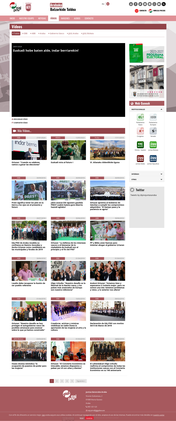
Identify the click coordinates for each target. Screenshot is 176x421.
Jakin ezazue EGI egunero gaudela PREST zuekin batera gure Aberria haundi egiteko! (67, 204)
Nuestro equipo (26, 18)
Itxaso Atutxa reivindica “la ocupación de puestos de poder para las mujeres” (29, 365)
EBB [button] (25, 33)
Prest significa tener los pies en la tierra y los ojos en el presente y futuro (27, 204)
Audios (77, 18)
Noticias (42, 18)
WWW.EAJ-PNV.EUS (156, 11)
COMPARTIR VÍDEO (21, 123)
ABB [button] (33, 33)
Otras (133, 179)
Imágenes (65, 18)
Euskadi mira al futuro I (62, 162)
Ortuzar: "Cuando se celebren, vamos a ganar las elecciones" (26, 163)
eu (103, 3)
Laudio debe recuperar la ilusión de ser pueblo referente (28, 284)
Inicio (12, 18)
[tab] (146, 109)
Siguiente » (81, 381)
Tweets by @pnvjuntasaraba (143, 195)
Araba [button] (42, 33)
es (108, 3)
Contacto (89, 18)
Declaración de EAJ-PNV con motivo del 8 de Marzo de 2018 (107, 324)
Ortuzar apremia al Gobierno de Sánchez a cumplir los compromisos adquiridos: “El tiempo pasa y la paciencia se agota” (107, 206)
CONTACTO (140, 11)
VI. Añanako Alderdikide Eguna (104, 162)
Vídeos (53, 18)
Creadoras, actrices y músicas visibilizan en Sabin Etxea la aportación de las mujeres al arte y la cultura (68, 326)
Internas (135, 174)
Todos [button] (16, 33)
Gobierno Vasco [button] (56, 33)
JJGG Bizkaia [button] (88, 33)
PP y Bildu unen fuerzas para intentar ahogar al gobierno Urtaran (107, 244)
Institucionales (138, 109)
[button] (164, 4)
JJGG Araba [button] (72, 33)
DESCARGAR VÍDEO (21, 119)
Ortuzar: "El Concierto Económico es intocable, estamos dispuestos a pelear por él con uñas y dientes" (68, 365)
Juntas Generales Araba (96, 392)
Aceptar (89, 418)
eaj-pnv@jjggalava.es (96, 410)
